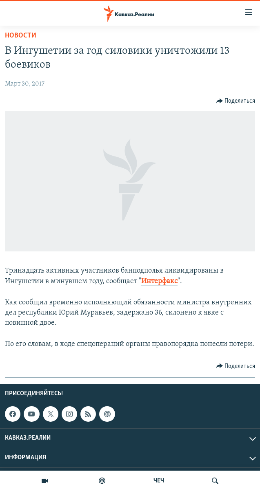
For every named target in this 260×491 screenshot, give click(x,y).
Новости (20, 36)
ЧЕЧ (158, 481)
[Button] (236, 101)
